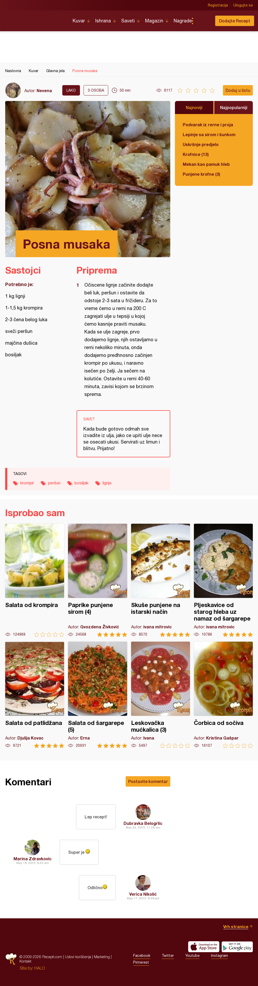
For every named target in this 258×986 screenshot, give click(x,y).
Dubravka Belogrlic (143, 823)
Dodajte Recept (234, 20)
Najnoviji (194, 107)
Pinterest (141, 962)
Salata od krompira (34, 580)
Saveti (128, 20)
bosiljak (81, 483)
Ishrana (103, 20)
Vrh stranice (235, 926)
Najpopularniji (233, 107)
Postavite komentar (148, 781)
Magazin (154, 20)
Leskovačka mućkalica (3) (160, 695)
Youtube (192, 955)
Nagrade (183, 20)
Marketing (102, 957)
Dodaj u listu (238, 90)
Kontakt (25, 961)
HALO (39, 968)
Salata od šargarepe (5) (97, 695)
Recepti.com (35, 19)
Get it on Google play (237, 946)
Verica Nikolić (143, 894)
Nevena (44, 90)
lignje (107, 483)
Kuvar (79, 20)
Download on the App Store (203, 946)
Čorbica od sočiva (223, 695)
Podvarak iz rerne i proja (208, 124)
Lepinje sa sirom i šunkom (209, 134)
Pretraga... (202, 20)
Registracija (218, 5)
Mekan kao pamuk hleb (206, 164)
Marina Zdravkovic (32, 858)
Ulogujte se (243, 5)
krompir (27, 483)
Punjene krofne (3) (201, 174)
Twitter (168, 955)
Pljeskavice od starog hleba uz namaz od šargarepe (223, 580)
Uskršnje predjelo (201, 144)
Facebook (141, 955)
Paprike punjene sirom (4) (97, 580)
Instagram (219, 955)
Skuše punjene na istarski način (160, 580)
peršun (54, 483)
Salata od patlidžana (34, 695)
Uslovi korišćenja (78, 957)
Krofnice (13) (196, 154)
